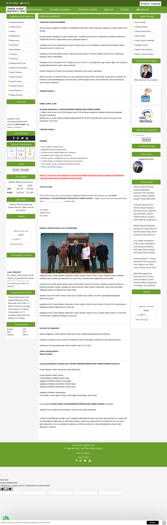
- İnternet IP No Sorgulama (145, 261)
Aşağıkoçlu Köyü (146, 159)
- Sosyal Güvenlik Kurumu (144, 234)
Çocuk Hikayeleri (14, 90)
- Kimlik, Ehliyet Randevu (143, 207)
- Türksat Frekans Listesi (143, 279)
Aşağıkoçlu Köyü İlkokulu (17, 68)
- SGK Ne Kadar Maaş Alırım (145, 231)
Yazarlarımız (13, 59)
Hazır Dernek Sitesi (83, 453)
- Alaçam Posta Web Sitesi (144, 198)
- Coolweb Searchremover (18, 315)
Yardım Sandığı (139, 22)
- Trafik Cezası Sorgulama (144, 243)
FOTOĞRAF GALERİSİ (87, 9)
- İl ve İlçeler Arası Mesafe (144, 285)
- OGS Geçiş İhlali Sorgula (144, 252)
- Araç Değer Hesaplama (143, 240)
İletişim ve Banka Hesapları (143, 54)
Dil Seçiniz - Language (150, 3)
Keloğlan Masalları (15, 95)
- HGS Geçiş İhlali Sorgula (144, 249)
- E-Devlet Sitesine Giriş (143, 204)
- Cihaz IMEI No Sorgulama (144, 219)
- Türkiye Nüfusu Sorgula (144, 216)
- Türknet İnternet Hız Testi (144, 267)
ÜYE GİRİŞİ (12, 3)
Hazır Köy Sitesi (83, 457)
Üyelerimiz (12, 54)
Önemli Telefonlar (15, 72)
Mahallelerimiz (14, 36)
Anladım (153, 523)
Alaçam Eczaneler (15, 81)
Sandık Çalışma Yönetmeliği (143, 40)
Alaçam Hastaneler (15, 77)
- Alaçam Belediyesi (141, 189)
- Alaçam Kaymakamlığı (143, 186)
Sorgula (146, 139)
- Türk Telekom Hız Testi (143, 264)
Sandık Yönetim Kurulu (142, 31)
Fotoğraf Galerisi (14, 27)
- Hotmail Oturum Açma (143, 276)
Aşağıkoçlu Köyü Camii (17, 63)
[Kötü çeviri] (9, 489)
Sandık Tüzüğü (139, 36)
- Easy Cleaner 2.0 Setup (18, 309)
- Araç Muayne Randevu (143, 246)
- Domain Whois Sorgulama (145, 282)
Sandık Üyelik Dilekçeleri (142, 49)
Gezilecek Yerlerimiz (16, 86)
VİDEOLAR (108, 9)
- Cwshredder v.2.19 (16, 312)
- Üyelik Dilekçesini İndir (18, 300)
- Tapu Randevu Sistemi (143, 213)
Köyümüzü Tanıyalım (16, 22)
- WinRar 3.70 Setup (16, 318)
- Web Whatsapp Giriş (142, 273)
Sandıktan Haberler (140, 27)
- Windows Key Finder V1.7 (19, 303)
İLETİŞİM (124, 9)
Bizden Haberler (14, 49)
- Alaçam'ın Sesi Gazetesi (143, 192)
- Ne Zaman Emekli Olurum (145, 228)
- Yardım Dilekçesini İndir (18, 297)
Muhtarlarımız (13, 40)
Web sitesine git (16, 248)
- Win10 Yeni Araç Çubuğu (18, 306)
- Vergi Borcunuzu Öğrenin (144, 210)
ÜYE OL (25, 3)
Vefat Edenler (13, 45)
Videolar (11, 31)
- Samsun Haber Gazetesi (144, 195)
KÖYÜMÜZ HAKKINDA (60, 9)
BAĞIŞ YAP (143, 9)
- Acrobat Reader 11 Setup (144, 258)
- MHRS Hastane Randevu (144, 225)
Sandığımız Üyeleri (140, 45)
